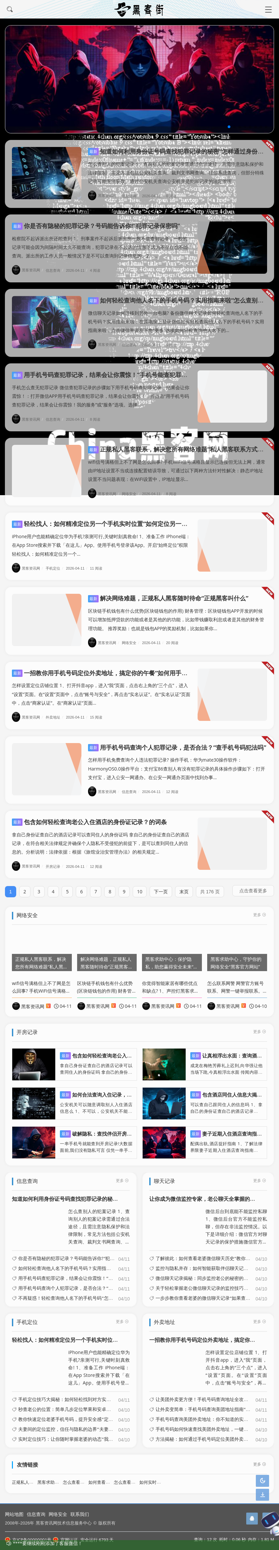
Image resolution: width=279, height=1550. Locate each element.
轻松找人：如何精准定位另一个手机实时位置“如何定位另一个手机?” (108, 517)
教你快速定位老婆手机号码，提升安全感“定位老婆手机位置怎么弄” (87, 1413)
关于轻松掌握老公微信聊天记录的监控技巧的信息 (206, 1282)
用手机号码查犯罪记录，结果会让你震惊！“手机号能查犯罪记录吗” (107, 368)
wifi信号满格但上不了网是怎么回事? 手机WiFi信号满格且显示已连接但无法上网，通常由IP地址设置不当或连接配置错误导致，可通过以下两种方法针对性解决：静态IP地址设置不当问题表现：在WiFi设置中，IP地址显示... (176, 464)
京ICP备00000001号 (28, 1540)
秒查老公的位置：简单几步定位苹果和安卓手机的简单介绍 (78, 1403)
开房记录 (55, 859)
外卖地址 (55, 710)
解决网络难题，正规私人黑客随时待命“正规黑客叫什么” (168, 592)
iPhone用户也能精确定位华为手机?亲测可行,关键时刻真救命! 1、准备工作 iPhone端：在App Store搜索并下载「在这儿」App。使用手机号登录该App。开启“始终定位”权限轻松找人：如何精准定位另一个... (101, 538)
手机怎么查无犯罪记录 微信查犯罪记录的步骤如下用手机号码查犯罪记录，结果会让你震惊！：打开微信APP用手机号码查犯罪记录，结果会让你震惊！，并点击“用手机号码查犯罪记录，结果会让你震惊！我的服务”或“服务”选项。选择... (100, 389)
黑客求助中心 (50, 1476)
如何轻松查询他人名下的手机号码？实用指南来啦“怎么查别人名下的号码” (94, 1262)
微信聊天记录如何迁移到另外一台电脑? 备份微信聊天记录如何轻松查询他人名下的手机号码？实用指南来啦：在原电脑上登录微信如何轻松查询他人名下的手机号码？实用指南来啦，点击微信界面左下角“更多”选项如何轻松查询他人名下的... (176, 315)
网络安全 (131, 487)
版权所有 (107, 1523)
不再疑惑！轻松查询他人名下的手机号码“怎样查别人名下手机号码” (87, 1292)
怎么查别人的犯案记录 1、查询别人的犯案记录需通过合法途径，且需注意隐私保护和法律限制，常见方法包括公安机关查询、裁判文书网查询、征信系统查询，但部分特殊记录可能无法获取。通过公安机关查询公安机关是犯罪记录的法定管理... (176, 172)
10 (139, 885)
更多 (122, 1174)
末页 (184, 885)
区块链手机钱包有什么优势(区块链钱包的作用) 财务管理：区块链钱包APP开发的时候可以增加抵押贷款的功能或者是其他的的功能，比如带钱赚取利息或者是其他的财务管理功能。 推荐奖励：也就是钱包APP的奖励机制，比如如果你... (176, 613)
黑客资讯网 (104, 195)
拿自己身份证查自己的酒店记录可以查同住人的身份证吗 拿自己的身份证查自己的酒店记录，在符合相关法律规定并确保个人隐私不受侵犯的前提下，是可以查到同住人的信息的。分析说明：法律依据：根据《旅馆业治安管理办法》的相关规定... (100, 837)
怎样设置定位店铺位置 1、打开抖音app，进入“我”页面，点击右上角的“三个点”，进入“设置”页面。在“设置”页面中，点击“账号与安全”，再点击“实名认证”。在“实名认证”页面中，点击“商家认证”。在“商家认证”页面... (101, 687)
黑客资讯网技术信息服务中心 (64, 1523)
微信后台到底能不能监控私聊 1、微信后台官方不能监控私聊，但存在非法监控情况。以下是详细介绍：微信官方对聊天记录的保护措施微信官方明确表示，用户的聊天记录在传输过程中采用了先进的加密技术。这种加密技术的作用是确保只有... (236, 1220)
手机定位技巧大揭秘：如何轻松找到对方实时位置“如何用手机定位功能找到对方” (101, 1393)
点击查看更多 (253, 884)
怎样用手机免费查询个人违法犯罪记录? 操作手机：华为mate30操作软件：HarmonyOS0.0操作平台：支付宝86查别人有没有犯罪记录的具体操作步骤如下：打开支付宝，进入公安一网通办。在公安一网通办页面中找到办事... (176, 762)
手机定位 (55, 561)
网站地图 (14, 1514)
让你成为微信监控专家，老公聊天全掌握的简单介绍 (210, 1192)
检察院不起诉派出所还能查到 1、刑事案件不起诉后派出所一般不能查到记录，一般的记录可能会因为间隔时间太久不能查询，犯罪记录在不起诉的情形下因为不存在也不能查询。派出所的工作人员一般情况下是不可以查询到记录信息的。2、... (100, 247)
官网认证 (65, 1540)
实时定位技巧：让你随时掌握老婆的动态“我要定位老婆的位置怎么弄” (89, 1433)
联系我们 (79, 1514)
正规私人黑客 (25, 1476)
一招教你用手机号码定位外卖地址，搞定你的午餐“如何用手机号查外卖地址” (119, 667)
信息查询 (131, 195)
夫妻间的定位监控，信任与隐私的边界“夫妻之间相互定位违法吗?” (86, 1423)
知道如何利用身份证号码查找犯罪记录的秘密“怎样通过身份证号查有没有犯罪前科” (109, 1192)
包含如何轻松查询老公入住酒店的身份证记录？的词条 (89, 816)
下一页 (161, 885)
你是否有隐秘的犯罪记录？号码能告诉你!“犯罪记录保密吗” (96, 226)
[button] (229, 126)
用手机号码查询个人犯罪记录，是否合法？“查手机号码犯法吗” (177, 741)
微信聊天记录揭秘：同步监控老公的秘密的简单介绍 (209, 1272)
